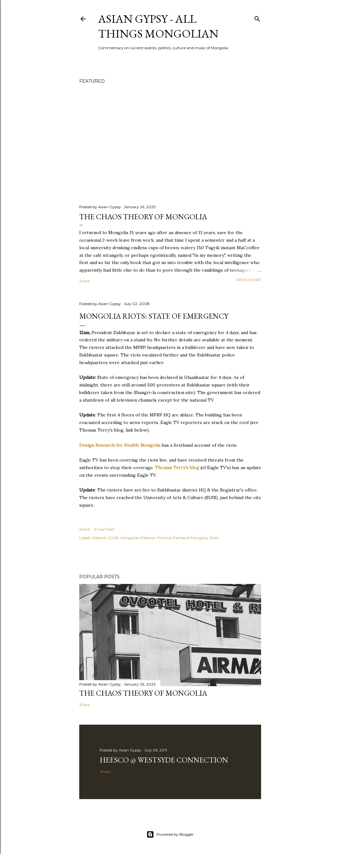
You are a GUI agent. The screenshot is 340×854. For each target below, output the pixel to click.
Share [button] (84, 281)
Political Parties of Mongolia (182, 537)
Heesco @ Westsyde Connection (164, 760)
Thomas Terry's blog (177, 467)
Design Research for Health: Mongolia (119, 445)
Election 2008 (105, 537)
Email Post (104, 529)
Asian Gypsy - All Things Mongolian (158, 26)
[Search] (257, 17)
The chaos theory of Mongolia (143, 216)
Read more (248, 279)
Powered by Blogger (170, 834)
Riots (214, 537)
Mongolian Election (137, 537)
